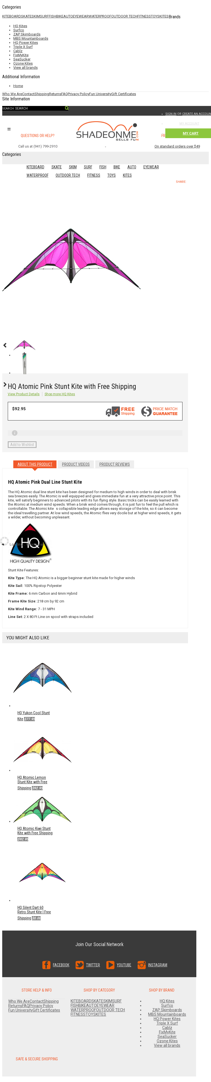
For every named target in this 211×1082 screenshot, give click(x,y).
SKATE (26, 16)
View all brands (25, 67)
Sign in (170, 114)
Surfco (18, 30)
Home (18, 86)
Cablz (17, 51)
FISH (52, 16)
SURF (44, 16)
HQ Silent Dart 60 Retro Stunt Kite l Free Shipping (34, 912)
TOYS (155, 16)
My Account (189, 123)
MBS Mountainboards (30, 38)
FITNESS (144, 16)
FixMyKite (21, 55)
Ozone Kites (23, 63)
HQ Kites (20, 26)
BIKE (59, 16)
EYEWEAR (81, 16)
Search (8, 108)
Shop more (60, 394)
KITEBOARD (11, 16)
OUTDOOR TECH (124, 16)
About (34, 464)
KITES (164, 16)
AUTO (68, 16)
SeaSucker (21, 59)
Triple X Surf (23, 47)
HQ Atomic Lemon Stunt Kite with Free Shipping (32, 782)
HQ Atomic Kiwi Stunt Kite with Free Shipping (35, 830)
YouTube (124, 965)
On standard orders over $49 (177, 146)
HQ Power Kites (25, 42)
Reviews (114, 464)
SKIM (36, 16)
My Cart (191, 133)
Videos (76, 464)
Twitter (93, 965)
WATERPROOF (100, 16)
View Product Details (24, 394)
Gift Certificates (123, 94)
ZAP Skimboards (26, 34)
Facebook (61, 965)
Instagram (157, 965)
